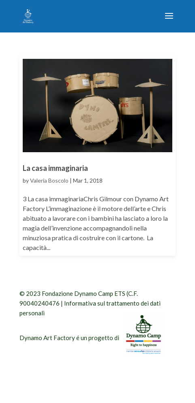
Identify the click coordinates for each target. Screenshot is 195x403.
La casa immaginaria (55, 168)
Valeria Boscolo (49, 180)
